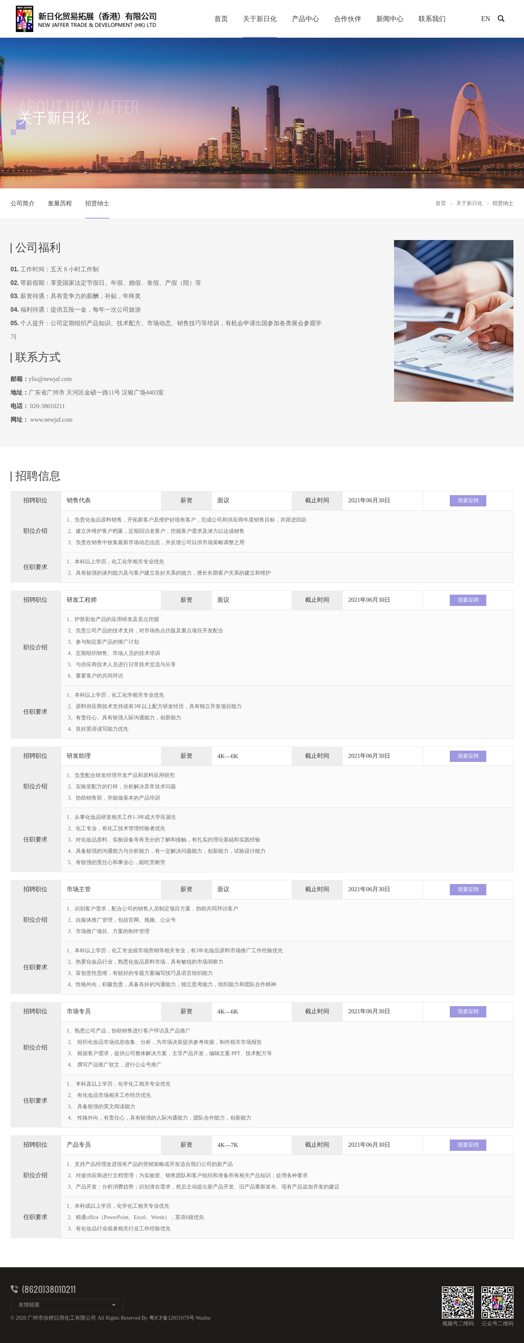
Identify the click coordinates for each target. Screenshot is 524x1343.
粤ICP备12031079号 (171, 1318)
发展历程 (60, 203)
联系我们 (432, 19)
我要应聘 (468, 500)
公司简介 (23, 203)
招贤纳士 (97, 203)
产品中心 (305, 19)
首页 (221, 19)
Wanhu (203, 1318)
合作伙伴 (347, 19)
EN (485, 19)
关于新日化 (260, 19)
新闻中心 (389, 19)
